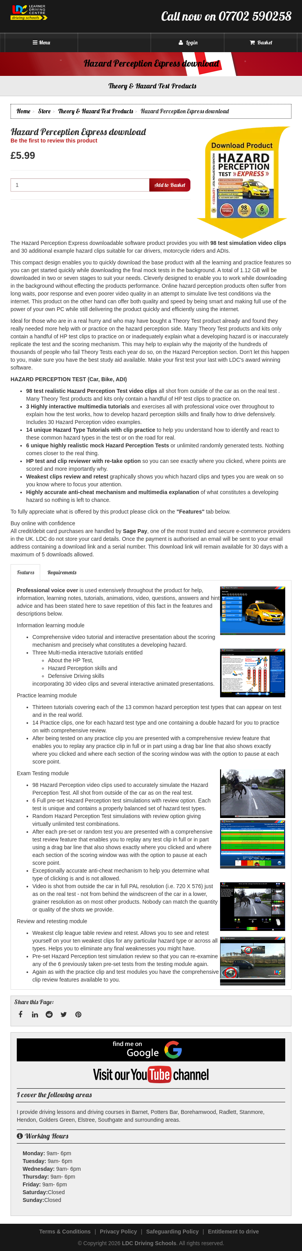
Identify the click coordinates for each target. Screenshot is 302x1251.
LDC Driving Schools (149, 1243)
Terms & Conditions (65, 1231)
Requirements (61, 572)
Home (23, 111)
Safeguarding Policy (172, 1231)
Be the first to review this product (54, 140)
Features (25, 572)
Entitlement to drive (233, 1231)
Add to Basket (169, 184)
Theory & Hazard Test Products (95, 111)
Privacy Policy (118, 1231)
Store (44, 111)
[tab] (26, 572)
